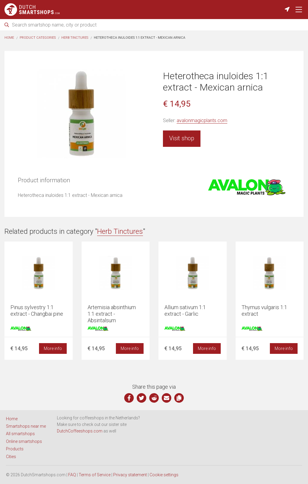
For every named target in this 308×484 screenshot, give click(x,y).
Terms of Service (95, 474)
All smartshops (20, 433)
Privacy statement (130, 474)
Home (9, 38)
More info (53, 348)
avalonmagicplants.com (202, 120)
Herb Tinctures (74, 38)
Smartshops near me (26, 426)
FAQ (72, 474)
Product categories (38, 38)
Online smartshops (24, 441)
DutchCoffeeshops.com (79, 431)
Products (15, 448)
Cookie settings (164, 474)
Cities (11, 456)
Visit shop (181, 138)
